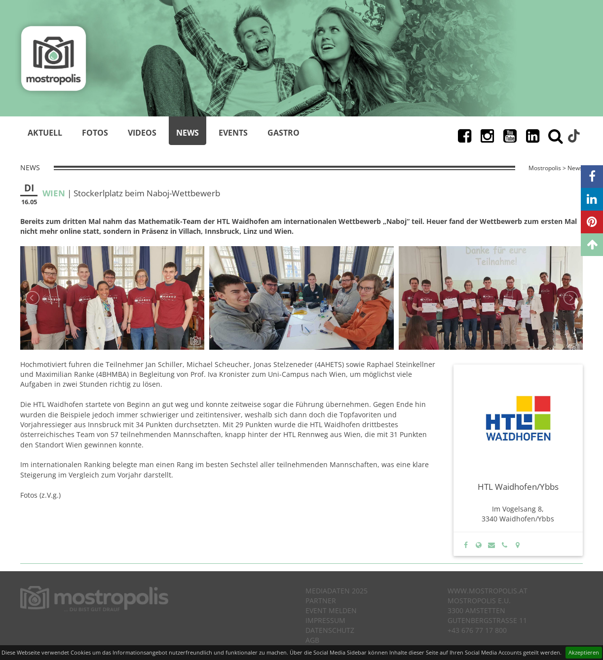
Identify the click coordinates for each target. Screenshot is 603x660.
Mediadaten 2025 (336, 590)
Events (233, 132)
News (187, 132)
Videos (142, 132)
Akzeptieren (583, 652)
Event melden (331, 610)
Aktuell (45, 132)
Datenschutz (329, 630)
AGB (312, 640)
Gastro (283, 132)
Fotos (95, 132)
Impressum (325, 620)
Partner (320, 600)
